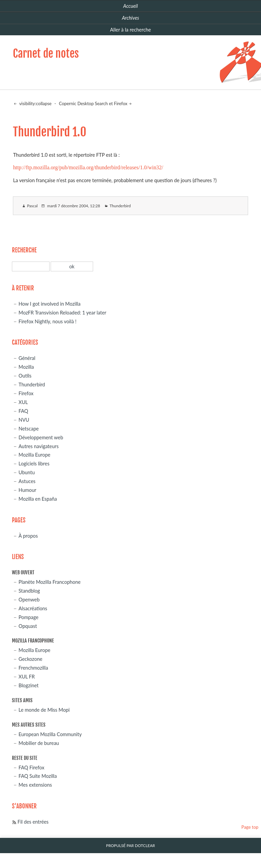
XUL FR (27, 676)
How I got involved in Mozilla (50, 304)
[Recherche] (31, 266)
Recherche (24, 250)
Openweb (29, 599)
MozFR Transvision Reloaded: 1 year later (62, 312)
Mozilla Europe (35, 455)
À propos (28, 536)
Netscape (29, 428)
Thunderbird (119, 206)
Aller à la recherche (130, 30)
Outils (25, 376)
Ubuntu (27, 472)
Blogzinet (29, 685)
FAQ (23, 411)
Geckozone (30, 659)
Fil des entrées (33, 822)
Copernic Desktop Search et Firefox (93, 103)
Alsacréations (33, 608)
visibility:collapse (34, 103)
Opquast (28, 626)
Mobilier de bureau (39, 743)
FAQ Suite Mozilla (38, 776)
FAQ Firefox (32, 767)
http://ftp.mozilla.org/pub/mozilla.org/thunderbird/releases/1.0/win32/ (88, 167)
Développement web (41, 437)
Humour (27, 490)
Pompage (28, 617)
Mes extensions (35, 785)
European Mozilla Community (50, 734)
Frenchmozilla (33, 668)
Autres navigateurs (39, 446)
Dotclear (145, 845)
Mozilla (26, 367)
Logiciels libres (34, 463)
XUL (23, 402)
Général (27, 358)
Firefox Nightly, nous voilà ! (47, 321)
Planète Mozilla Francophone (50, 582)
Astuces (27, 481)
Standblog (29, 591)
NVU (24, 420)
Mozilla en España (38, 499)
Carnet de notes (46, 53)
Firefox (26, 393)
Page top (249, 827)
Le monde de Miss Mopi (44, 710)
